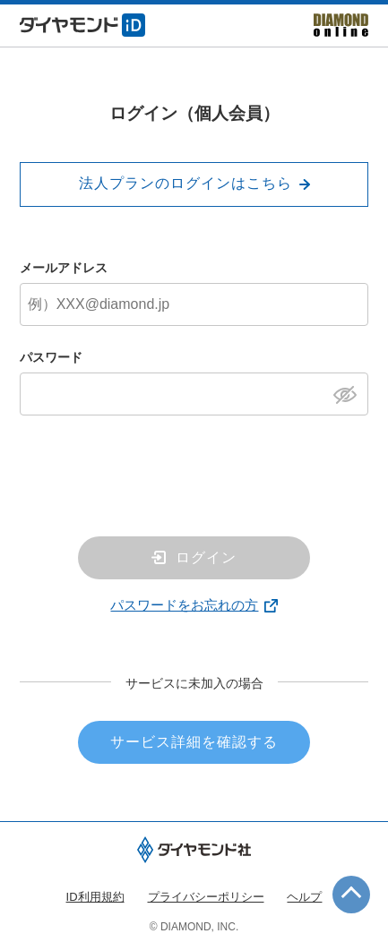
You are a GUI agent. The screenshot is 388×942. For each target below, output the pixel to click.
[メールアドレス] (194, 304)
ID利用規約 (95, 896)
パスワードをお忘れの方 (184, 604)
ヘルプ (304, 896)
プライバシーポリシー (206, 896)
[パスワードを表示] (349, 393)
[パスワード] (194, 394)
